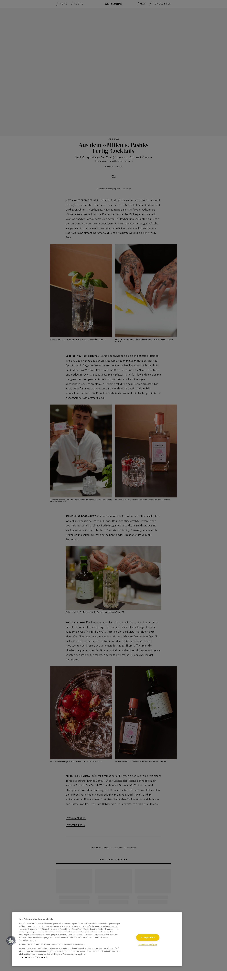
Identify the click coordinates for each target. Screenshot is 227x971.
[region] (97, 939)
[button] (11, 940)
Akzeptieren (148, 937)
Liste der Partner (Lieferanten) (33, 957)
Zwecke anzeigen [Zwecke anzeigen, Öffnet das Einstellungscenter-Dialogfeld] (147, 944)
